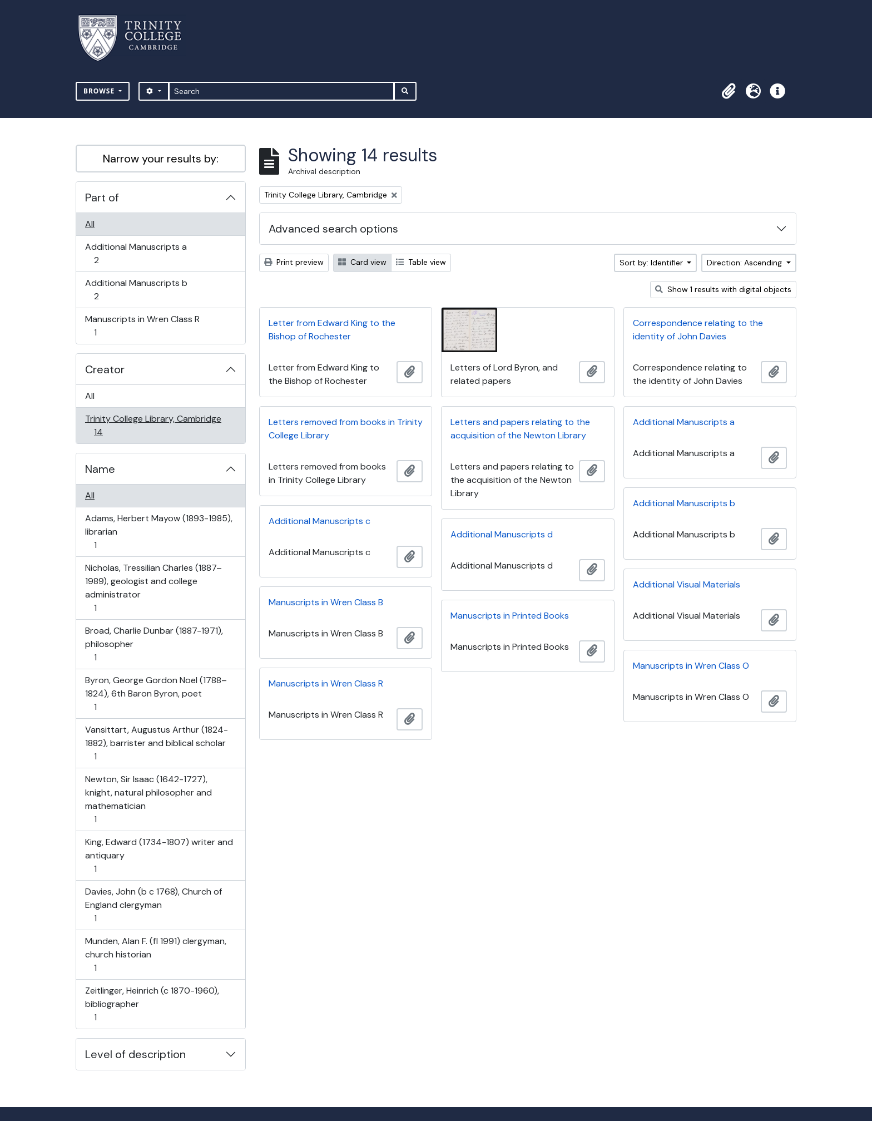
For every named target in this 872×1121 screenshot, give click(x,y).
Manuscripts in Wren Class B (326, 602)
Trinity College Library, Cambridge (153, 425)
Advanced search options (333, 228)
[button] (728, 91)
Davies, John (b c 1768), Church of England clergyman (153, 905)
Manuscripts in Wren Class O (691, 665)
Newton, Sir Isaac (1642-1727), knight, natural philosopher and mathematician (148, 799)
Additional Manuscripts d (501, 534)
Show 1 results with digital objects (723, 289)
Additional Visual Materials (686, 584)
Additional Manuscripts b (136, 289)
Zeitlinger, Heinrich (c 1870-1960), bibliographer (152, 1004)
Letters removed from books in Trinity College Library (346, 428)
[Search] (282, 91)
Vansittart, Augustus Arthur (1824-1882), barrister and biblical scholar (156, 743)
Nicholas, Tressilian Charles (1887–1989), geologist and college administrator (153, 588)
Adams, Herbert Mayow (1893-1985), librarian (158, 531)
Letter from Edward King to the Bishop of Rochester (332, 329)
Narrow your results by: (161, 158)
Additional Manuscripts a (136, 253)
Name (100, 469)
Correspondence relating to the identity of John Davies (698, 329)
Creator (105, 369)
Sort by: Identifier (652, 263)
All (90, 224)
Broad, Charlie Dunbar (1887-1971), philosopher (154, 644)
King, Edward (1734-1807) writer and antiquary (159, 855)
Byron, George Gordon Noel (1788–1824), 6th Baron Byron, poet (156, 693)
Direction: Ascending (745, 263)
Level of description (135, 1054)
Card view (362, 262)
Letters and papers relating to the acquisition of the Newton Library (520, 428)
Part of (102, 197)
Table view (421, 262)
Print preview (294, 262)
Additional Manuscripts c (319, 521)
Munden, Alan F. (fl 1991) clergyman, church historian (155, 954)
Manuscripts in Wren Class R (142, 325)
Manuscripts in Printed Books (509, 615)
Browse (100, 91)
